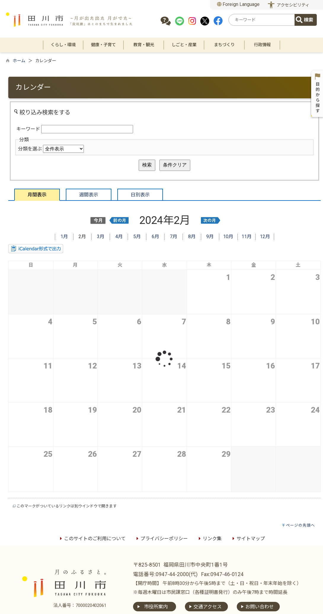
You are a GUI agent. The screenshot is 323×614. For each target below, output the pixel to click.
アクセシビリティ (293, 5)
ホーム (19, 60)
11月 (247, 236)
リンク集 (209, 538)
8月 (192, 236)
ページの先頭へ (300, 525)
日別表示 (140, 195)
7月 (173, 236)
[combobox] (262, 20)
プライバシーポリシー (161, 538)
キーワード (28, 129)
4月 (119, 236)
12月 (265, 236)
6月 (155, 236)
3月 (100, 236)
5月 (137, 236)
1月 (64, 236)
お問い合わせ (259, 607)
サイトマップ (248, 538)
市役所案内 (156, 607)
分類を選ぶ (30, 149)
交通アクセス (208, 607)
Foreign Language (238, 4)
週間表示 (88, 195)
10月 (228, 236)
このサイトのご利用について (92, 538)
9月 (210, 236)
